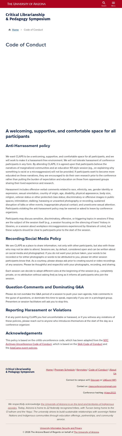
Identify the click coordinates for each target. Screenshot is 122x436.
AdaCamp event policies (23, 347)
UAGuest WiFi (109, 380)
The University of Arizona (86, 432)
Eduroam (95, 380)
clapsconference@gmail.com (102, 386)
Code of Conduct (98, 369)
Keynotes (82, 369)
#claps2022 (110, 392)
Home (15, 29)
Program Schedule (64, 369)
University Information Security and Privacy (61, 428)
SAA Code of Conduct (90, 344)
